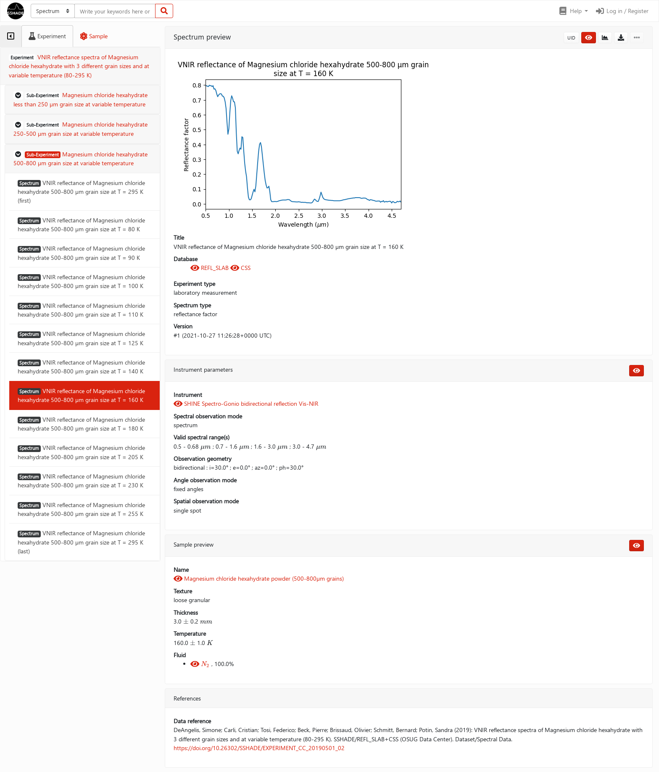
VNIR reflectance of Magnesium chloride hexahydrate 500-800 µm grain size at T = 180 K (81, 423)
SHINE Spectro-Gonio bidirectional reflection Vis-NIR (246, 403)
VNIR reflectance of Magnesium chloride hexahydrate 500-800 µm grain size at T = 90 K (81, 252)
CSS (240, 268)
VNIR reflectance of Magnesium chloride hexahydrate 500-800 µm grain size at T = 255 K (81, 509)
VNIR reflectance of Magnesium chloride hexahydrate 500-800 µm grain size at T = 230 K (81, 480)
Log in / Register (621, 11)
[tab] (10, 36)
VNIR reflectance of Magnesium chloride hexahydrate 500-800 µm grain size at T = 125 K (81, 338)
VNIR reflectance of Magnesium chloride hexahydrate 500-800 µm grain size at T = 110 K (81, 309)
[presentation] (205, 446)
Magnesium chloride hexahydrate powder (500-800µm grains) (259, 578)
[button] (573, 10)
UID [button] (571, 37)
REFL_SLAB (210, 268)
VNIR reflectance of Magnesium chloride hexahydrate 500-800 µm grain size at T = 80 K (81, 224)
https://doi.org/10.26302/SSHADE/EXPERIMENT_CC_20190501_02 (259, 748)
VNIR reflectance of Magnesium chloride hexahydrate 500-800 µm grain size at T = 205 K (81, 452)
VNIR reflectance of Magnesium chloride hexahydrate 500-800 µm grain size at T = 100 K (81, 281)
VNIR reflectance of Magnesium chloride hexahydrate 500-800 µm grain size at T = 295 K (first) (81, 192)
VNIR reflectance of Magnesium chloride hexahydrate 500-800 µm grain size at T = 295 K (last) (81, 542)
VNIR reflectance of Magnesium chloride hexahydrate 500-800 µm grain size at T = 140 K (81, 366)
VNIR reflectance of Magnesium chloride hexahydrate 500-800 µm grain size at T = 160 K (81, 395)
